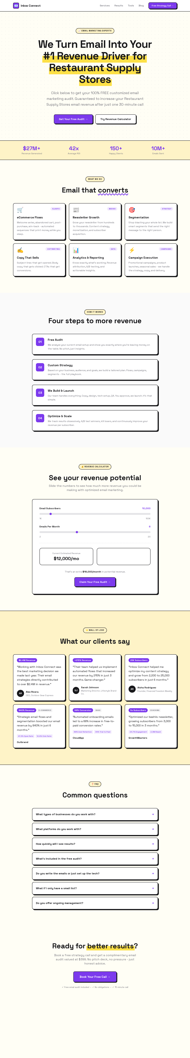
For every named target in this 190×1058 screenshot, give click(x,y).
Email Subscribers (50, 508)
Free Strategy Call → (163, 5)
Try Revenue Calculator (115, 119)
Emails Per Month (49, 526)
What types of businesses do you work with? (95, 814)
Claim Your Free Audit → (95, 582)
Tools (131, 5)
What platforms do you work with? (95, 829)
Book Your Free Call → (95, 977)
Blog (141, 5)
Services (105, 5)
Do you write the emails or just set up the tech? (95, 873)
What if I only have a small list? (95, 888)
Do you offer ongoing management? (95, 903)
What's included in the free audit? (95, 858)
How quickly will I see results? (95, 844)
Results (118, 5)
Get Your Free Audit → (73, 119)
